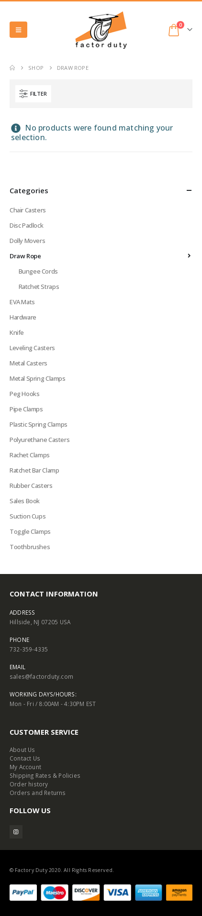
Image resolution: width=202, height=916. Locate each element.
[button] (18, 30)
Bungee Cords (38, 271)
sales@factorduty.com (41, 676)
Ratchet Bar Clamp (34, 470)
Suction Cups (27, 516)
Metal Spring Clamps (38, 378)
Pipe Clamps (26, 409)
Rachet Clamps (30, 455)
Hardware (23, 317)
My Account (25, 767)
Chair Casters (28, 210)
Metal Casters (28, 363)
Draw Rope (25, 256)
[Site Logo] (101, 30)
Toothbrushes (30, 546)
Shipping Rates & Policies (45, 775)
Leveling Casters (32, 347)
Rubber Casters (31, 485)
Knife (17, 332)
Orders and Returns (38, 792)
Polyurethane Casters (39, 439)
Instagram (16, 831)
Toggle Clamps (30, 531)
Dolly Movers (27, 240)
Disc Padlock (26, 225)
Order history (29, 784)
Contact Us (25, 758)
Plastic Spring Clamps (38, 424)
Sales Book (25, 501)
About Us (22, 749)
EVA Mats (22, 302)
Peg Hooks (25, 393)
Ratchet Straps (39, 286)
